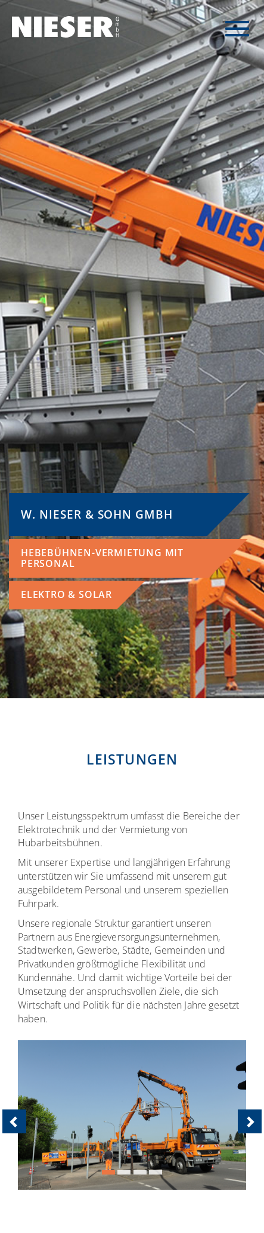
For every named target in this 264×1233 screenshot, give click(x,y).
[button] (35, 1114)
